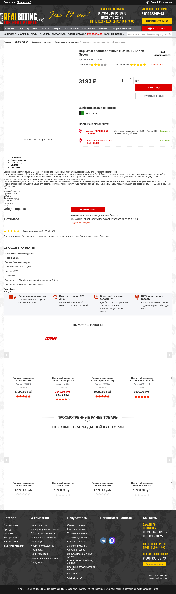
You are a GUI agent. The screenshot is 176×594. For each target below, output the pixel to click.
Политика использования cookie (81, 568)
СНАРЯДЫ (45, 34)
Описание (16, 158)
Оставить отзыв (87, 210)
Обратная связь (76, 550)
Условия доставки (77, 537)
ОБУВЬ (34, 34)
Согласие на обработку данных (80, 562)
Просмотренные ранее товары (88, 418)
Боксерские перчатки (42, 42)
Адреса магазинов (123, 28)
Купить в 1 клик (154, 96)
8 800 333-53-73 (153, 14)
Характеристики (19, 160)
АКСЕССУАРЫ (59, 34)
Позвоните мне (157, 21)
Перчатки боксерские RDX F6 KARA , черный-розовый (142, 379)
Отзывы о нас (74, 578)
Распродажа (94, 34)
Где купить (37, 562)
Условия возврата (77, 546)
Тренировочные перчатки (67, 42)
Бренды (119, 34)
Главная (9, 28)
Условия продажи (77, 533)
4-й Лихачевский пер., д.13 (158, 577)
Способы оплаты (76, 542)
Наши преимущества (42, 546)
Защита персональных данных (79, 555)
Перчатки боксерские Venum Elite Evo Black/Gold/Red (24, 379)
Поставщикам (71, 28)
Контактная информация (44, 558)
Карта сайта (74, 573)
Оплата (45, 28)
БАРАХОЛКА (11, 542)
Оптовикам (88, 28)
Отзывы (102, 28)
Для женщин (11, 525)
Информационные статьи (45, 529)
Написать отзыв (157, 64)
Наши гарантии (39, 554)
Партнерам (37, 550)
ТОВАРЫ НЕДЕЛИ (14, 546)
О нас (21, 28)
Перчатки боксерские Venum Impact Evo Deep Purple (102, 379)
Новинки (109, 34)
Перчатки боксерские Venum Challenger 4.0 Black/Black (63, 379)
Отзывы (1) (16, 163)
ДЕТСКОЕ (81, 34)
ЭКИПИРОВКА (11, 34)
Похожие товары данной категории (88, 427)
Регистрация (165, 2)
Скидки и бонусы (76, 525)
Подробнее (9, 289)
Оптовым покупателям (43, 537)
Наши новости (39, 525)
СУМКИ (71, 34)
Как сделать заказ (77, 529)
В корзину (154, 87)
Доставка (32, 28)
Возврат (56, 28)
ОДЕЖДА (25, 34)
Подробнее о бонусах (80, 223)
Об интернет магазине (43, 533)
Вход (153, 2)
